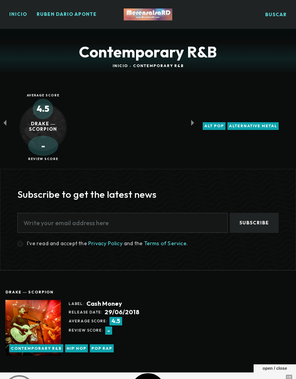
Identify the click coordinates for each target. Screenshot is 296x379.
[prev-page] (5, 122)
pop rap (101, 348)
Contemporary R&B (36, 348)
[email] (122, 223)
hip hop (76, 348)
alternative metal (253, 126)
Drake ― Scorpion (29, 292)
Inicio (120, 65)
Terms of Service (165, 243)
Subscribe (254, 223)
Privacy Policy (105, 243)
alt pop (214, 126)
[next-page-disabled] (192, 122)
